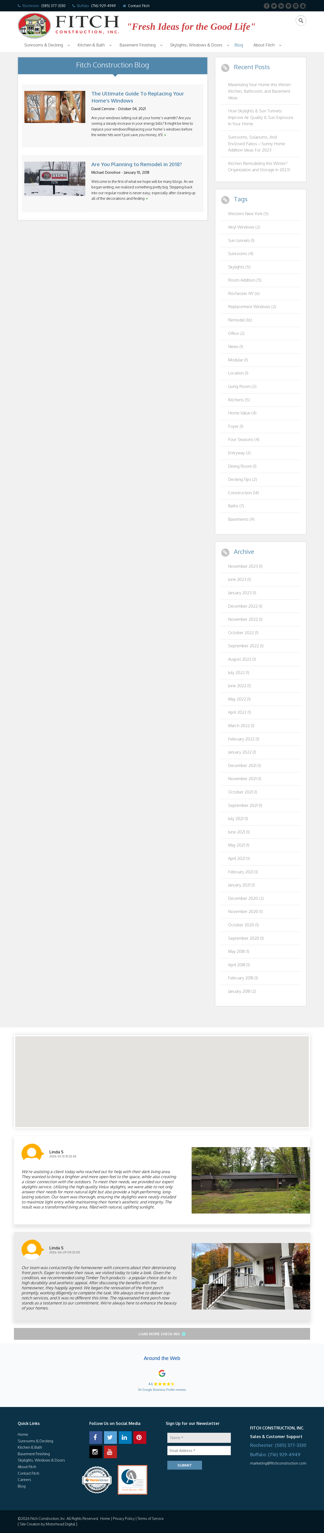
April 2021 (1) (239, 858)
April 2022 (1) (239, 712)
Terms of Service (150, 1518)
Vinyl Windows (244, 227)
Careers (24, 1479)
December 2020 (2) (246, 898)
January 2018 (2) (242, 991)
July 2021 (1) (238, 818)
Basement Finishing (137, 44)
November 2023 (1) (245, 566)
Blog (238, 44)
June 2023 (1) (239, 579)
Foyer (235, 426)
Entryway (239, 452)
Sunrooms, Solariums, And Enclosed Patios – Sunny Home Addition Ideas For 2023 (256, 144)
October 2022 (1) (243, 632)
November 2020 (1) (245, 911)
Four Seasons (243, 439)
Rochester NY (244, 293)
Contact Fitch (139, 6)
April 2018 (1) (239, 964)
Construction (243, 492)
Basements (241, 519)
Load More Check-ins (159, 1334)
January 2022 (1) (242, 752)
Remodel (240, 320)
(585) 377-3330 (53, 6)
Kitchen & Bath (91, 44)
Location (238, 373)
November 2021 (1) (244, 778)
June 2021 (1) (239, 831)
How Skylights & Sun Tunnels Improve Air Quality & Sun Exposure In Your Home (260, 117)
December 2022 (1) (245, 606)
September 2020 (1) (246, 938)
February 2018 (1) (243, 977)
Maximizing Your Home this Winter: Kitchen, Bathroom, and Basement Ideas (259, 91)
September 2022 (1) (246, 645)
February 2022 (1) (243, 738)
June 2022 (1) (239, 685)
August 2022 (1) (242, 659)
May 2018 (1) (238, 951)
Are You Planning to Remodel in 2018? (136, 164)
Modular (238, 359)
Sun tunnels (241, 240)
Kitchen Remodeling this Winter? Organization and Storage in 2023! (259, 166)
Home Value (242, 412)
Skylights (239, 266)
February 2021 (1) (243, 871)
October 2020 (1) (243, 924)
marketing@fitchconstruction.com (278, 1463)
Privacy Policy (124, 1518)
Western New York (248, 213)
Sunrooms (240, 253)
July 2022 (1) (238, 672)
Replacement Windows (252, 306)
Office (236, 333)
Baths (236, 505)
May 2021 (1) (238, 845)
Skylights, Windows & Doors (196, 44)
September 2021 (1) (245, 805)
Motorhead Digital (60, 1524)
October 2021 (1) (242, 792)
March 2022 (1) (241, 725)
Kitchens (239, 399)
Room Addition (244, 280)
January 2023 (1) (242, 592)
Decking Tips (242, 479)
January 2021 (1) (241, 884)
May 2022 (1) (239, 699)
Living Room (242, 386)
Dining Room (242, 466)
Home (23, 1434)
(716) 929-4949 (103, 6)
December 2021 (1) (244, 765)
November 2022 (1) (245, 619)
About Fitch (264, 44)
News (235, 346)
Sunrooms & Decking (43, 44)
